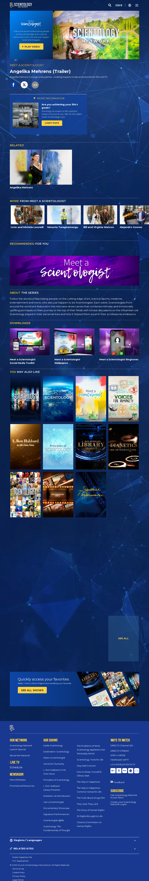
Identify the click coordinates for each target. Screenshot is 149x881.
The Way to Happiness (88, 779)
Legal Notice (18, 877)
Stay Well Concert (86, 763)
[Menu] (136, 5)
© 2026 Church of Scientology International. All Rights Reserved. (40, 862)
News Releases (18, 777)
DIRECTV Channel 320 (121, 742)
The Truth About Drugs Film (91, 795)
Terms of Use (18, 866)
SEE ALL (123, 638)
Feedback (119, 779)
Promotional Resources (22, 783)
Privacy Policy (19, 873)
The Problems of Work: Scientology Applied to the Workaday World (91, 747)
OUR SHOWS (50, 737)
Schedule (16, 764)
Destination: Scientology (56, 748)
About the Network (20, 752)
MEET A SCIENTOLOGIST (27, 65)
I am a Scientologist (53, 799)
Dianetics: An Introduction (56, 793)
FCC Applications (20, 858)
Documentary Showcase (56, 805)
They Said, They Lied (87, 801)
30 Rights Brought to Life (90, 813)
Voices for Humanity (53, 761)
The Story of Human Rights (90, 807)
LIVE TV (14, 759)
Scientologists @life (53, 817)
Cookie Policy (18, 869)
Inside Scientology (53, 742)
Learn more (52, 122)
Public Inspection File (22, 854)
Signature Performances (56, 811)
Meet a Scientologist (54, 755)
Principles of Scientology (56, 777)
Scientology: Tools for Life (90, 756)
